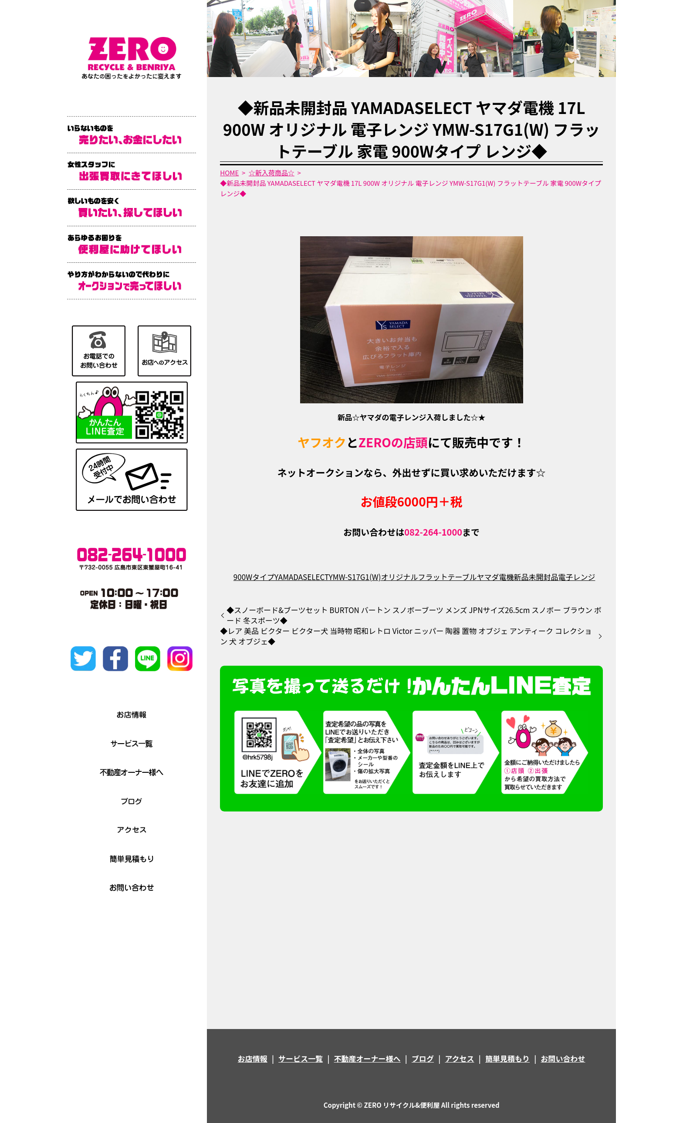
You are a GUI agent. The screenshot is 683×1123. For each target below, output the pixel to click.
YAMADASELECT (301, 576)
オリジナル (399, 576)
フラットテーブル (447, 576)
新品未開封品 (536, 576)
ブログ (423, 1058)
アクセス (459, 1058)
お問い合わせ (563, 1058)
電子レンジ (576, 576)
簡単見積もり (507, 1058)
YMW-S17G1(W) (355, 576)
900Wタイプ (253, 576)
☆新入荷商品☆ (271, 172)
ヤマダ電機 (495, 576)
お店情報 (252, 1058)
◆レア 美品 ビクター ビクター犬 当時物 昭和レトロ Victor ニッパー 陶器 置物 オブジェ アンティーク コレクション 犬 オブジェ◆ (406, 636)
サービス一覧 (300, 1058)
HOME (229, 172)
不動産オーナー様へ (367, 1058)
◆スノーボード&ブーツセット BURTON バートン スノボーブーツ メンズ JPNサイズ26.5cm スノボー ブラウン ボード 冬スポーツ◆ (414, 615)
